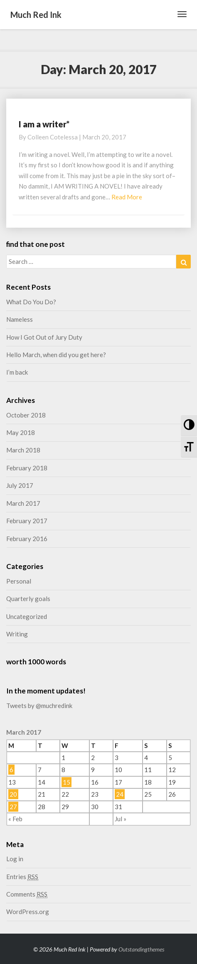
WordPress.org (27, 911)
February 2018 (26, 468)
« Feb (15, 818)
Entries (22, 877)
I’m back (17, 372)
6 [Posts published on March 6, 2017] (11, 769)
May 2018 (20, 432)
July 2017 (19, 485)
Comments (26, 894)
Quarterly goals (28, 598)
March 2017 (23, 503)
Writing (17, 634)
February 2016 (26, 538)
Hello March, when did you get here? (56, 354)
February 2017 (26, 520)
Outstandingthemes (141, 949)
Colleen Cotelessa (52, 137)
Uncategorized (26, 616)
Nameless (19, 319)
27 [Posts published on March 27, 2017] (13, 806)
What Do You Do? (31, 302)
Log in (14, 858)
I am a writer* (44, 124)
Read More (126, 197)
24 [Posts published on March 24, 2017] (119, 794)
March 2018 (23, 450)
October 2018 (26, 415)
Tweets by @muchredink (39, 705)
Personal (18, 581)
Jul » (120, 818)
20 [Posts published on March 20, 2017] (13, 794)
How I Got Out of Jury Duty (44, 337)
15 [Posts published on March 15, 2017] (66, 782)
